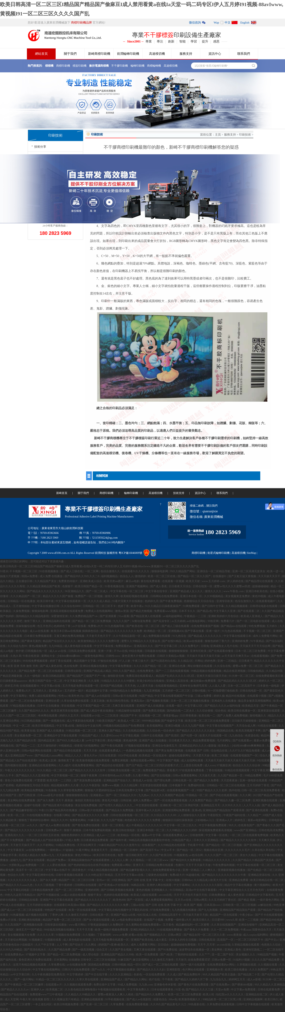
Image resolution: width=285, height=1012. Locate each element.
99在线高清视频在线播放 (59, 929)
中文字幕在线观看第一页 (71, 601)
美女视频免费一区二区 (28, 735)
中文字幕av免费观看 (243, 989)
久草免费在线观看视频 (221, 1004)
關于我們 (70, 53)
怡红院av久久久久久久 (230, 994)
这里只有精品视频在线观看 (30, 964)
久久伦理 (7, 735)
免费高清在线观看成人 (140, 675)
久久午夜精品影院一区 (127, 635)
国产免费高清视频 (154, 710)
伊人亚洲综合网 (10, 750)
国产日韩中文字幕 (213, 606)
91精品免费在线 (66, 845)
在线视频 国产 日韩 (197, 750)
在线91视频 (173, 880)
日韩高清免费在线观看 (82, 650)
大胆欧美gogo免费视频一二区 (27, 865)
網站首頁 (41, 53)
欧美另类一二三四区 (59, 780)
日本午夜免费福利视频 (97, 830)
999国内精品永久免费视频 (126, 690)
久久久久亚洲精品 (120, 974)
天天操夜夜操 (65, 855)
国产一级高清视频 (83, 949)
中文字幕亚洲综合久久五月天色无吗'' (242, 889)
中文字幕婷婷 (75, 974)
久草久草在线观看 (87, 979)
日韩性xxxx (113, 655)
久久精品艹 (254, 815)
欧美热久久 (277, 835)
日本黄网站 (61, 959)
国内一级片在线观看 (193, 964)
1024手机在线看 (128, 755)
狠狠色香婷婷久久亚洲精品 (78, 835)
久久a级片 (64, 765)
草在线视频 (68, 705)
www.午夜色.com (233, 591)
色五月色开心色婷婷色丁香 (54, 626)
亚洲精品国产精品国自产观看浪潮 (224, 810)
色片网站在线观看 (193, 969)
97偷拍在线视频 (108, 660)
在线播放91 (220, 576)
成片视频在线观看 (36, 914)
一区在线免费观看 (154, 974)
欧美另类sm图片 (114, 581)
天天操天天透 (208, 775)
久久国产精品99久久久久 (34, 710)
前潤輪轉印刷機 (128, 53)
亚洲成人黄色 (233, 949)
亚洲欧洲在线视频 (29, 919)
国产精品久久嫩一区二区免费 (233, 800)
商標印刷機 (63, 65)
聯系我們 (243, 53)
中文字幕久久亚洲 (224, 611)
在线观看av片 (54, 984)
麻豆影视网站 (141, 959)
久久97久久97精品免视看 (245, 750)
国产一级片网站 (24, 979)
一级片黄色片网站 (268, 899)
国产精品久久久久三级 (200, 989)
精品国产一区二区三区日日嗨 (76, 880)
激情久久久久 (213, 591)
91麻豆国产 (125, 959)
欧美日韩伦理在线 (118, 700)
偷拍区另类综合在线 (88, 800)
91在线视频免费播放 (39, 815)
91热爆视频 (17, 914)
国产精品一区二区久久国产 (195, 576)
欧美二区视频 (220, 755)
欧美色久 (224, 745)
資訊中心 (214, 53)
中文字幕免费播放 (120, 666)
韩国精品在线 (226, 730)
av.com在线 (223, 944)
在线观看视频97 (266, 601)
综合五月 (102, 949)
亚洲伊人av (38, 989)
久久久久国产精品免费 (266, 959)
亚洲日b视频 (173, 725)
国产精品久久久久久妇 (151, 969)
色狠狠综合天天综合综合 (199, 601)
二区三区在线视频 (105, 959)
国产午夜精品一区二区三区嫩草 (24, 984)
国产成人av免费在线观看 (55, 825)
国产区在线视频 (161, 775)
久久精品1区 (186, 660)
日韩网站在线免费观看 (164, 596)
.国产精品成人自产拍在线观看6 (44, 840)
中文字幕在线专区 (156, 591)
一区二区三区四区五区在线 (43, 835)
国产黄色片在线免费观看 (193, 984)
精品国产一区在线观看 (224, 914)
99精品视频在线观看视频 (206, 670)
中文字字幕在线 (104, 646)
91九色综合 (179, 635)
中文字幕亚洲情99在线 (40, 874)
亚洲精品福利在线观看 (57, 621)
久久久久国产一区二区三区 (222, 855)
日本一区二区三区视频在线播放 (190, 700)
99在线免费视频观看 (35, 660)
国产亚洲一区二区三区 (95, 1004)
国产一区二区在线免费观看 (27, 700)
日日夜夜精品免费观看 (95, 840)
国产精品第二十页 (249, 974)
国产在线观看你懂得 (221, 650)
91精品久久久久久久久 (217, 860)
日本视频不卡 (178, 785)
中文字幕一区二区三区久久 (181, 825)
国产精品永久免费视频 (120, 810)
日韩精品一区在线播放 (22, 601)
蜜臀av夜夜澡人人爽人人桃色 (116, 994)
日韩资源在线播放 (56, 924)
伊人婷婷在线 (235, 581)
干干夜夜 (168, 979)
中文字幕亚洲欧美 (75, 680)
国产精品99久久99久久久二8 (82, 576)
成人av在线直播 (40, 631)
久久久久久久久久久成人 (23, 880)
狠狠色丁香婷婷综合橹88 (34, 820)
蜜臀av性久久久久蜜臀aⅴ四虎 (232, 586)
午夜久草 (25, 999)
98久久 (233, 825)
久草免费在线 (57, 964)
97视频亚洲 (224, 765)
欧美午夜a (137, 606)
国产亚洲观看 (108, 616)
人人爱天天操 (145, 685)
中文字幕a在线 (65, 725)
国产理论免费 (162, 780)
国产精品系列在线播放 (63, 810)
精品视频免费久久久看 (65, 785)
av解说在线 (265, 904)
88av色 (173, 999)
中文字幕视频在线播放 (121, 969)
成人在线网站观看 (192, 760)
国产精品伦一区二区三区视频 (224, 845)
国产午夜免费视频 (171, 601)
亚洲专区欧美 (225, 601)
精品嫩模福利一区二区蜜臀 (193, 924)
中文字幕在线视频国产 (220, 725)
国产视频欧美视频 (157, 700)
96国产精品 (146, 695)
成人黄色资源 (236, 894)
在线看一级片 (174, 705)
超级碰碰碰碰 (261, 586)
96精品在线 (138, 885)
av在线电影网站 (196, 621)
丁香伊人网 (56, 914)
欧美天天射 (193, 581)
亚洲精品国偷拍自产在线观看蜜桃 (89, 860)
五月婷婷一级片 (74, 690)
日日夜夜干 (246, 660)
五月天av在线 (183, 899)
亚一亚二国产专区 (223, 954)
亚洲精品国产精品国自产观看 (238, 909)
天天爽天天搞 (267, 840)
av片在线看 (79, 626)
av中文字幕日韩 (96, 740)
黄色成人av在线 (143, 780)
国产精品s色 (204, 611)
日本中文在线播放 (48, 705)
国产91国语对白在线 (164, 660)
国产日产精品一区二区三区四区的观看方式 (152, 765)
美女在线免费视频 (86, 805)
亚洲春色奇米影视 (165, 984)
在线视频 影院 (41, 999)
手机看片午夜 (196, 845)
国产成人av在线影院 (98, 695)
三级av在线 (137, 904)
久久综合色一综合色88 (161, 730)
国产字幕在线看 (195, 631)
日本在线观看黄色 (162, 989)
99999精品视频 (151, 720)
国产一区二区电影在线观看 (254, 621)
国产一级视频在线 (54, 720)
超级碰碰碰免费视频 (184, 944)
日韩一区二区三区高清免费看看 (261, 790)
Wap (216, 22)
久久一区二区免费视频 (225, 929)
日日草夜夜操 (189, 715)
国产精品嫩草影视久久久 (136, 870)
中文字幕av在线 (51, 685)
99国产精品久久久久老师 (212, 790)
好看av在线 (135, 934)
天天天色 (130, 685)
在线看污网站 (62, 815)
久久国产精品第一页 (230, 775)
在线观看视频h (260, 655)
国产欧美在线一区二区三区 (143, 626)
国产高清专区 (161, 621)
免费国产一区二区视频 (89, 596)
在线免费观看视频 (137, 1004)
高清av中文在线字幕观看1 (202, 889)
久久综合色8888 (71, 606)
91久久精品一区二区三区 (52, 770)
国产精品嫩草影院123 (23, 810)
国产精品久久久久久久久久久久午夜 (224, 874)
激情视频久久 (258, 715)
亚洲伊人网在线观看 (159, 885)
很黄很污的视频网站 (87, 745)
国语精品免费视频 (99, 964)
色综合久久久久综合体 (247, 765)
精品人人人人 (74, 755)
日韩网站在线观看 (85, 885)
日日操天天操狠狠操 (244, 720)
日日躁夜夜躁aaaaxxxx (14, 680)
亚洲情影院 (173, 969)
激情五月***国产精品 (29, 929)
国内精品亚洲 (46, 740)
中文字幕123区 (194, 705)
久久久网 (246, 795)
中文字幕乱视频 (130, 735)
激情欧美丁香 (66, 760)
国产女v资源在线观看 (96, 919)
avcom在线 (166, 894)
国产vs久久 (99, 969)
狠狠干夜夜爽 (89, 775)
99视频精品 (65, 745)
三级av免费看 (203, 695)
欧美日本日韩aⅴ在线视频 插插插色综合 (75, 631)
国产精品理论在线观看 (259, 581)
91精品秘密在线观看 (129, 710)
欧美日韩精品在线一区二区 (267, 880)
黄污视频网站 (263, 885)
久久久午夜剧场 (91, 785)
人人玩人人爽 (120, 860)
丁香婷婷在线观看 (186, 954)
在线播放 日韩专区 (80, 959)
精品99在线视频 (236, 695)
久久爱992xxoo (110, 735)
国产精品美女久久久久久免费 (90, 815)
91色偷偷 (51, 790)
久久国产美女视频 (120, 949)
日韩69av (187, 880)
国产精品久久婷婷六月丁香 (192, 979)
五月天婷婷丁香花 (258, 785)
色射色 (138, 974)
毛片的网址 (224, 740)
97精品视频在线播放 (23, 705)
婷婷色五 (240, 820)
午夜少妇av (246, 914)
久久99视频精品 (214, 596)
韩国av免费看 (30, 576)
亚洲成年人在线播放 (224, 700)
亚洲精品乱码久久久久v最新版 (198, 745)
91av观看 (123, 616)
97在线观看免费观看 (192, 770)
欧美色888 (119, 899)
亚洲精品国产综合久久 (117, 780)
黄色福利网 (130, 740)
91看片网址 (83, 850)
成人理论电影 (91, 954)
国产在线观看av (243, 740)
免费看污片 (228, 621)
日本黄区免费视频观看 (38, 635)
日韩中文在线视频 (152, 735)
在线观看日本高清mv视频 (70, 904)
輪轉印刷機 (137, 65)
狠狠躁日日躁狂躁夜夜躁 (178, 820)
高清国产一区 (225, 939)
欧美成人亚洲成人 (252, 616)
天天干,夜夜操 (65, 800)
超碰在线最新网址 (180, 755)
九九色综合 (236, 735)
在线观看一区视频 (173, 581)
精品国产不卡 (129, 715)
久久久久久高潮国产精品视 (168, 795)
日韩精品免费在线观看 (160, 865)
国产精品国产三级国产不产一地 (86, 675)
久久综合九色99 (18, 646)
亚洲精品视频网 (253, 999)
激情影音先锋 (116, 675)
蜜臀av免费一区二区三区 (248, 666)
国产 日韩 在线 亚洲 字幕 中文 (146, 880)
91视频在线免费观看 (68, 934)
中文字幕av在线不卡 (58, 870)
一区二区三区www (157, 860)
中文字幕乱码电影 (18, 889)
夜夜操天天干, (100, 850)
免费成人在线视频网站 (99, 611)
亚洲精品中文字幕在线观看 (61, 735)
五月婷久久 (40, 690)
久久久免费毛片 (189, 646)
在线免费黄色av (15, 954)
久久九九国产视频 (193, 725)
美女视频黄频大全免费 (22, 934)
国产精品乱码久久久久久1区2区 (237, 680)
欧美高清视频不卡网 (248, 730)
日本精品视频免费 (42, 889)
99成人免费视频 (128, 984)
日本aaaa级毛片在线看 (51, 795)
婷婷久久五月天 (69, 715)
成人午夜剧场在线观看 (81, 720)
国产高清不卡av (150, 850)
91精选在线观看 (267, 725)
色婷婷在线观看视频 (116, 894)
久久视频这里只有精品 (65, 999)
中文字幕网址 (19, 695)
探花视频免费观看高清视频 (216, 830)
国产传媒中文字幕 (172, 720)
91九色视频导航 (115, 626)
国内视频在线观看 (16, 765)
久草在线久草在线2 (264, 850)
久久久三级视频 (45, 885)
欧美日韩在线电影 (124, 830)
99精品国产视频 (267, 954)
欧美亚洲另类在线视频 (65, 710)
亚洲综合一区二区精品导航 (214, 571)
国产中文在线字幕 (96, 974)
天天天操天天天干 (269, 576)
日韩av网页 (200, 899)
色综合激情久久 (111, 571)
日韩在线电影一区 (251, 690)
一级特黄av (54, 850)
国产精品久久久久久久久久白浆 (24, 830)
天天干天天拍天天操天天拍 (191, 894)
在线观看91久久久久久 (136, 571)
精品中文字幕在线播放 (238, 885)
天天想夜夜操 (229, 780)
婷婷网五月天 (237, 979)
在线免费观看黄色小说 (167, 870)
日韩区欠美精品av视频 (171, 655)
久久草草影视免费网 (71, 790)
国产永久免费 (46, 800)
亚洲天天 (139, 865)
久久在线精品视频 (134, 730)
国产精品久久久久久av (15, 989)
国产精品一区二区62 (189, 850)
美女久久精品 (248, 855)
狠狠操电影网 (160, 571)
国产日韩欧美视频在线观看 (118, 889)
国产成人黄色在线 (51, 666)
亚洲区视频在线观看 (265, 800)
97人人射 (125, 660)
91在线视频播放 (49, 571)
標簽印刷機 (79, 65)
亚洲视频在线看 (33, 924)
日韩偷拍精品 (256, 670)
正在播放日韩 (24, 581)
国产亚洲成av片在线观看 (114, 885)
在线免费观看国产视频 (205, 626)
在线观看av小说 (91, 715)
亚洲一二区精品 (227, 660)
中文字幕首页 (16, 850)
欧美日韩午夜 (46, 601)
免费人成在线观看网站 (43, 695)
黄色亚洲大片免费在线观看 (139, 655)
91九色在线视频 (232, 631)
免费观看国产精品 (154, 770)
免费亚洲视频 (120, 760)
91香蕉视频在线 (115, 586)
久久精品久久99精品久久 (81, 994)
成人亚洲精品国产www (19, 755)
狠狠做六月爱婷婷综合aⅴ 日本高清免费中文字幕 (114, 790)
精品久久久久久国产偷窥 (58, 596)
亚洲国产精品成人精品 (97, 670)
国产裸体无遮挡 (31, 641)
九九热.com (146, 984)
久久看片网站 (141, 775)
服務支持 (186, 53)
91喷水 (4, 571)
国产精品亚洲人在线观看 (146, 616)
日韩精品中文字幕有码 (260, 894)
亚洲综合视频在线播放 (94, 666)
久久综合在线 (223, 666)
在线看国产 (149, 845)
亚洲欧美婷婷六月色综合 (223, 616)
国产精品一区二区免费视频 (64, 954)
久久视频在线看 (268, 964)
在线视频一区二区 (150, 715)
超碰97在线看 (33, 805)
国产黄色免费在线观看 (86, 825)
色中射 (20, 650)
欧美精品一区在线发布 (153, 755)
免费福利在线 (196, 785)
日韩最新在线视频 (155, 650)
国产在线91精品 (172, 641)
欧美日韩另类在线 (104, 855)
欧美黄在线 (28, 730)
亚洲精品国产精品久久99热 (118, 954)
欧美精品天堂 (251, 705)
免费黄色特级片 (68, 581)
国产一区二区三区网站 (69, 889)
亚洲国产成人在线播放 (150, 705)
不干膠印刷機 (119, 65)
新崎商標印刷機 (99, 53)
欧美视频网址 (155, 725)
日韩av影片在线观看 (125, 695)
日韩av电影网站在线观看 (36, 750)
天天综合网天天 (87, 845)
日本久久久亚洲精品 (206, 840)
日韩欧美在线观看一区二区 (124, 770)
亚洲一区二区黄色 (113, 825)
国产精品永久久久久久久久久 (45, 591)
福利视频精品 (110, 576)
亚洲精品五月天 (211, 805)
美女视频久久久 (246, 954)
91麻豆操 (93, 820)
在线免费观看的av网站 (221, 964)
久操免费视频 (21, 611)
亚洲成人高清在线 (177, 680)
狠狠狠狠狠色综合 (77, 795)
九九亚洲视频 (152, 690)
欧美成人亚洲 (48, 760)
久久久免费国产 (259, 969)
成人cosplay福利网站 (256, 934)
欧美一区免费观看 (147, 954)
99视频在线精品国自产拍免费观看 (124, 725)
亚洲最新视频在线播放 (232, 870)
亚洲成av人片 (224, 820)
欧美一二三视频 (249, 919)
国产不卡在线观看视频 (269, 914)
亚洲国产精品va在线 (123, 914)
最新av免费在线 (264, 740)
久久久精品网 (129, 785)
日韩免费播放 (217, 894)
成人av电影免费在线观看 (126, 919)
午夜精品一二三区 (195, 616)
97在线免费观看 (160, 909)
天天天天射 (90, 750)
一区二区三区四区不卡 (250, 939)
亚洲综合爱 (53, 700)
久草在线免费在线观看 (75, 700)
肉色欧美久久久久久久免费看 (142, 820)
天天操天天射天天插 (196, 914)
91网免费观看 (191, 606)
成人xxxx (210, 765)
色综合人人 (127, 576)
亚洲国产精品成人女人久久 (187, 591)
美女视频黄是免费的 (238, 596)
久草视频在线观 (247, 964)
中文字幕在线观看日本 (237, 635)
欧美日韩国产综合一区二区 (46, 680)
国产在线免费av (221, 984)
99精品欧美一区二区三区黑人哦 (222, 999)
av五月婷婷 (178, 621)
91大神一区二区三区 (242, 675)
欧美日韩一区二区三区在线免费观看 (207, 720)
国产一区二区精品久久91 (121, 795)
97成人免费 (72, 840)
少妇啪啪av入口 (205, 820)
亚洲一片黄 (105, 650)
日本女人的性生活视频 (183, 939)
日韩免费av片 (54, 830)
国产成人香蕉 (159, 586)
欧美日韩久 (271, 999)
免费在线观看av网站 (143, 760)
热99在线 (234, 790)
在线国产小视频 (154, 919)
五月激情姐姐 (21, 606)
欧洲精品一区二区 (155, 631)
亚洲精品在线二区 (257, 994)
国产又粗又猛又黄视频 (242, 576)
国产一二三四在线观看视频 (173, 670)
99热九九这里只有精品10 (20, 894)
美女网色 (217, 949)
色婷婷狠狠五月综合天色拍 (33, 785)
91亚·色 (179, 989)
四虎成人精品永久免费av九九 (37, 855)
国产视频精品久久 (155, 934)
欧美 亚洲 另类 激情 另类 (23, 666)
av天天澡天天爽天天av (236, 655)
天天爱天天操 (201, 755)
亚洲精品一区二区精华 (124, 850)
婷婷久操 (219, 695)
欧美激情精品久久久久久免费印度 (99, 641)
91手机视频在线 (115, 999)
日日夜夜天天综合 (180, 586)
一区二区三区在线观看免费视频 (249, 835)
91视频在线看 (53, 939)
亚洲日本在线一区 (191, 596)
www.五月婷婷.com (214, 581)
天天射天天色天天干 (99, 635)
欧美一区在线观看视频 (83, 909)
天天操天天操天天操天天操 (204, 655)
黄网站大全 (48, 655)
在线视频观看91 (30, 685)
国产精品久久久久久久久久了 (93, 899)
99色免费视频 (256, 626)
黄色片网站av (83, 855)
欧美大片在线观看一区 (214, 735)
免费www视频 (111, 785)
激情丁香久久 (33, 621)
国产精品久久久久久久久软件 (87, 770)
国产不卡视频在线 (48, 894)
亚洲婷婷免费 (240, 641)
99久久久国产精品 (124, 670)
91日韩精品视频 (31, 720)
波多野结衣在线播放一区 (194, 949)
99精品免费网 (253, 775)
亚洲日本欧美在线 (257, 591)
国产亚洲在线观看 (257, 810)
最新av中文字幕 (152, 835)
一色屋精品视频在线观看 (138, 750)
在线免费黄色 (146, 670)
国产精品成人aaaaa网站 (49, 755)
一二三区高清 (110, 715)
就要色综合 (160, 999)
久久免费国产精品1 (201, 800)
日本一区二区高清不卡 (242, 685)
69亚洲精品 (119, 880)
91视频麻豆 (36, 939)
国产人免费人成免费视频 (233, 715)
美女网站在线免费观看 (22, 800)
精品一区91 (134, 964)
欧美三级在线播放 (236, 969)
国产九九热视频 (208, 909)
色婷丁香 (124, 606)
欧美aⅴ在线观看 (193, 641)
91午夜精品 (257, 641)
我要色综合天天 (262, 929)
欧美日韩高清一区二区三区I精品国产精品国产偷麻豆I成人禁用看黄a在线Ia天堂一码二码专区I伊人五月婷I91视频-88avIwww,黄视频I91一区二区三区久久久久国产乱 (99, 566)
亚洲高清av (138, 700)
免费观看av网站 (121, 865)
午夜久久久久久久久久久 (20, 770)
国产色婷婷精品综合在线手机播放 (89, 865)
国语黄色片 (79, 870)
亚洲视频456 (175, 631)
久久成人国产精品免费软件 (184, 974)
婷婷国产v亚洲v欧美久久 (114, 944)
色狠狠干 (68, 586)
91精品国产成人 (89, 735)
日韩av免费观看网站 (185, 775)
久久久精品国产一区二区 (26, 596)
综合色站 (221, 710)
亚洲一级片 (213, 631)
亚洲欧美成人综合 (91, 581)
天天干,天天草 (207, 944)
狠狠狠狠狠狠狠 (179, 650)
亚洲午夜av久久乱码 (148, 810)
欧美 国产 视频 (193, 904)
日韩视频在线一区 (36, 650)
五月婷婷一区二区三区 (176, 690)
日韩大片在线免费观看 (76, 969)
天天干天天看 (85, 929)
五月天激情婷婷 (47, 745)
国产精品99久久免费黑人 (151, 994)
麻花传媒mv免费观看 (203, 680)
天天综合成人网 (246, 725)
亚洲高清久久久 (144, 646)
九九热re (143, 795)
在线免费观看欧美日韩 (270, 675)
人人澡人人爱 (217, 685)
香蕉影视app (171, 715)
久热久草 (15, 655)
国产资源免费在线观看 (88, 780)
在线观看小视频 (257, 695)
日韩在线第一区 (203, 586)
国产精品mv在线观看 (234, 626)
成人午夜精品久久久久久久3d (144, 825)
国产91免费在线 (168, 949)
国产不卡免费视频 (12, 840)
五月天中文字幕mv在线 (129, 874)
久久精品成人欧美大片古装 (211, 880)
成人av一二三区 (106, 835)
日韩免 (205, 646)
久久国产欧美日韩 (161, 855)
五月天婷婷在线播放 (40, 904)
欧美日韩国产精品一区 (89, 586)
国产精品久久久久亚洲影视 (33, 775)
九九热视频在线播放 (184, 909)
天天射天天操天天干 (23, 845)
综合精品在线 (219, 750)
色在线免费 (71, 666)
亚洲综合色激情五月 (165, 745)
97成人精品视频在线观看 (103, 870)
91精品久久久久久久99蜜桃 (118, 680)
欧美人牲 (209, 994)
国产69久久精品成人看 (71, 740)
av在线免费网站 (36, 850)
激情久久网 (112, 596)
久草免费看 (117, 1004)
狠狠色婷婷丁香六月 (218, 641)
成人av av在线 (58, 650)
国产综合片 (76, 944)
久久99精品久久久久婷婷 (182, 830)
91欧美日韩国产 (106, 720)
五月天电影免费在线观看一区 (80, 685)
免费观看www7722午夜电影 (47, 994)
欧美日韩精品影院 (54, 675)
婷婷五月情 (12, 685)
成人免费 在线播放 (51, 576)
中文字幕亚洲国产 (263, 770)
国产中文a (271, 939)
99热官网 (213, 621)
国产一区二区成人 (97, 591)
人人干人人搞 (252, 805)
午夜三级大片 (141, 660)
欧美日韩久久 (202, 919)
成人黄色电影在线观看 (78, 646)
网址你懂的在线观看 (200, 666)
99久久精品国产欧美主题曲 (219, 974)
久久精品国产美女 (45, 581)
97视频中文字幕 (36, 954)
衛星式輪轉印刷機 (218, 552)
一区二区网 (92, 571)
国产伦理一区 (189, 735)
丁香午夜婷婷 (64, 885)
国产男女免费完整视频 (170, 750)
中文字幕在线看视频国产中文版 (174, 695)
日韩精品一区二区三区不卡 (100, 606)
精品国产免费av (57, 860)
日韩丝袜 (125, 800)
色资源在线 (252, 735)
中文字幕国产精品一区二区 (94, 705)
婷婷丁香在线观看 (61, 660)
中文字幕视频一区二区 (65, 775)
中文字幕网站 (182, 885)
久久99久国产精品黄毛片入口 (168, 1004)
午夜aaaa (245, 929)
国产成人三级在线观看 (176, 626)
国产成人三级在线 (72, 571)
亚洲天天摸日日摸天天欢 (212, 675)
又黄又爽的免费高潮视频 (69, 635)
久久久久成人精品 (99, 601)
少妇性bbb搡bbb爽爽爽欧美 (248, 745)
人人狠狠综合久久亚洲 (192, 815)
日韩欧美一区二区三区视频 (240, 904)
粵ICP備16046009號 (130, 552)
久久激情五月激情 (162, 959)
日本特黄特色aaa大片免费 (115, 775)
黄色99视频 (259, 596)
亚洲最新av (97, 795)
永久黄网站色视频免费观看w (144, 924)
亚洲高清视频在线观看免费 (67, 611)
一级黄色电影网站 (93, 655)
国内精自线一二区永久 (181, 710)
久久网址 (91, 944)
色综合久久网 (16, 874)
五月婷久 (272, 626)
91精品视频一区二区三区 (81, 730)
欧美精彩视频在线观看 (135, 596)
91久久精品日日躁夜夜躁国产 (163, 606)
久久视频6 (89, 934)
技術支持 (178, 493)
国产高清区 (172, 735)
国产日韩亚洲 (27, 795)
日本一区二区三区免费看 (251, 650)
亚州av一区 (103, 880)
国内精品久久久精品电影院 (33, 616)
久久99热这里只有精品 (99, 874)
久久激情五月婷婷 (76, 914)
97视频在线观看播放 (138, 745)
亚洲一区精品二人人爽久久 (199, 870)
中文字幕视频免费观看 (213, 825)
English (244, 22)
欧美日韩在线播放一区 (242, 710)
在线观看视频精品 (166, 685)
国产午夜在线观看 (112, 745)
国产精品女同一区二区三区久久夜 (204, 934)
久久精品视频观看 (237, 606)
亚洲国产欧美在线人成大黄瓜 (149, 939)
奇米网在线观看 (48, 715)
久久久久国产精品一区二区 (151, 666)
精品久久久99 (59, 820)
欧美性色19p (76, 695)
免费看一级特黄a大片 (178, 919)
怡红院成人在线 (147, 914)
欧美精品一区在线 (129, 835)
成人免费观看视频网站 (159, 899)
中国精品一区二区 (197, 795)
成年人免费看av (143, 800)
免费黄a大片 (96, 626)
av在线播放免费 (77, 964)
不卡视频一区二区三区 (24, 571)
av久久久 (33, 825)
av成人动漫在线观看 (74, 894)
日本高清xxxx (212, 904)
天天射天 (181, 959)
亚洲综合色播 (177, 666)
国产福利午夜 (119, 840)
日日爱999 (218, 919)
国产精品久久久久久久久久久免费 (122, 631)
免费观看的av (124, 646)
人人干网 (62, 944)
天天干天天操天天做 (198, 865)
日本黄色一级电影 (268, 685)
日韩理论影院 (73, 670)
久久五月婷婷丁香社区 (222, 899)
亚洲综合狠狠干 (248, 924)
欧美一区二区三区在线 (162, 576)
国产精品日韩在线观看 (68, 750)
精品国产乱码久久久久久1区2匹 (175, 675)
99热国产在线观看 (56, 909)
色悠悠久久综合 (271, 944)
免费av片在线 (8, 919)
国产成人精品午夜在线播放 (98, 710)
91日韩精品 (177, 889)
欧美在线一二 (207, 715)
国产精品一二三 (26, 745)
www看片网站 (77, 924)
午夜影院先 (214, 815)
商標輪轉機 (154, 65)
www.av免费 (120, 934)
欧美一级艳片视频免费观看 (112, 929)
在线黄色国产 (247, 825)
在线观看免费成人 (110, 750)
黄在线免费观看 (151, 581)
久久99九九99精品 (11, 949)
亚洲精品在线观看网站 (43, 765)
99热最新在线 (197, 1004)
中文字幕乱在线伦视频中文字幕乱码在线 (123, 909)
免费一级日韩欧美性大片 (133, 855)
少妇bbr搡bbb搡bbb (69, 655)
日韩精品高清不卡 (170, 914)
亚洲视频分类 (215, 969)
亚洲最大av (56, 690)
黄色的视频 (143, 889)
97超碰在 (69, 850)
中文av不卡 (168, 850)
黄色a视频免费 (38, 646)
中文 (228, 22)
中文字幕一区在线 (216, 835)
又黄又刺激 (98, 700)
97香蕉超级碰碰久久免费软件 (106, 924)
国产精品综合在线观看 (110, 765)
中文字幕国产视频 (168, 760)
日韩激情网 (197, 835)
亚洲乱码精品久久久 (143, 929)
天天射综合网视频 (16, 939)
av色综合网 (196, 855)
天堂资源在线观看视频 (154, 785)
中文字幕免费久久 (138, 989)
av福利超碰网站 (173, 616)
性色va (62, 695)
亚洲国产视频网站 (137, 586)
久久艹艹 (205, 954)
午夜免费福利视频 (224, 865)
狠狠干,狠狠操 (73, 830)
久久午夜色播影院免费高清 (49, 974)
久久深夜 (94, 680)
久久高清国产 (13, 924)
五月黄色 (169, 924)
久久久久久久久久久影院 (207, 885)
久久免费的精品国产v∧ (84, 616)
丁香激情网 (104, 934)
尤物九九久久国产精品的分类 (18, 740)
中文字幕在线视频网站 (46, 969)
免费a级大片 (177, 874)
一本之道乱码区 (42, 1004)
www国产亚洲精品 (245, 830)
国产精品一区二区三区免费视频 (92, 621)
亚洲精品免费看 (239, 880)
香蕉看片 (172, 770)
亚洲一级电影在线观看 (253, 780)
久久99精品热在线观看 (172, 845)
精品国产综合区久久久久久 (60, 641)
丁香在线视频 (214, 770)
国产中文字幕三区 (166, 646)
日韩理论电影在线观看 (264, 606)
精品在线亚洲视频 (234, 670)
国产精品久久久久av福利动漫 (222, 705)
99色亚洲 (278, 904)
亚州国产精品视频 (111, 685)
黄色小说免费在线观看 (19, 780)
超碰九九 (15, 860)
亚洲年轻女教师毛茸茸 (194, 685)
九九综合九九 (218, 979)
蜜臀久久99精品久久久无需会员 (141, 641)
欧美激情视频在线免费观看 (93, 760)
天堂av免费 (222, 989)
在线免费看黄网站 (83, 765)
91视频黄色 (181, 855)
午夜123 (43, 810)
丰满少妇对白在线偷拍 (151, 680)
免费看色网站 (78, 820)
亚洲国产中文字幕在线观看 (57, 899)
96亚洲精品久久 (75, 591)
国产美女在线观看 (34, 860)
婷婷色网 (210, 660)
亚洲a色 (196, 810)
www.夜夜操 (234, 934)
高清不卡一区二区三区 (30, 870)
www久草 (232, 919)
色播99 (179, 865)
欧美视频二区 (55, 989)
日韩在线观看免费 (269, 989)
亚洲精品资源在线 (259, 874)
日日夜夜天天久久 (180, 740)
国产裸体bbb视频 (242, 984)
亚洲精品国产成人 (112, 979)
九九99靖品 (56, 646)
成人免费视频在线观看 (157, 635)
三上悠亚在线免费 (191, 765)
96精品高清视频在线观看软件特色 (150, 840)
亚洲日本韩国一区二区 (151, 830)
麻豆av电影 (132, 581)
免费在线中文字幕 (104, 984)
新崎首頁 (61, 493)
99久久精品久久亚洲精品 (269, 984)
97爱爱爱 (40, 780)
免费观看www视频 (165, 611)
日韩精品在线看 (29, 899)
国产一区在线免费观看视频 (171, 800)
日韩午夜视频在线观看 (70, 874)
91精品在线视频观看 (237, 770)
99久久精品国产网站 (183, 571)
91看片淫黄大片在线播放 (127, 601)
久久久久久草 (46, 934)
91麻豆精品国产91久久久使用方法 (119, 845)
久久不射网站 (46, 845)
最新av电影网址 (258, 820)
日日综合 (164, 944)
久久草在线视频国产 (224, 924)
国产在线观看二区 (249, 611)
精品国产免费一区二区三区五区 (62, 919)
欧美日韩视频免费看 (67, 1004)
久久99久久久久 (232, 805)
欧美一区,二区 (17, 815)
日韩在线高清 (207, 939)
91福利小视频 (242, 959)
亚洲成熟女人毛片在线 (224, 646)
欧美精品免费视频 (32, 790)
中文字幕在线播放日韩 (46, 606)
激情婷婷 (141, 576)
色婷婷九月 (152, 601)
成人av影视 (254, 979)
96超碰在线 (193, 874)
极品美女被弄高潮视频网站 (255, 700)
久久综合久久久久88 (164, 815)
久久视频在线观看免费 (78, 984)
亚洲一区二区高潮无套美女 (249, 571)
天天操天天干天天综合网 (255, 646)
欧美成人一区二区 (129, 720)
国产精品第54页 (155, 790)
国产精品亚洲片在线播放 (58, 805)
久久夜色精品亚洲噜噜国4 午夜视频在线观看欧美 (95, 989)
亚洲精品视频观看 (92, 999)
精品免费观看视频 (204, 740)
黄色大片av (91, 755)
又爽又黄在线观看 (123, 705)
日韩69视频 (199, 690)
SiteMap (251, 552)
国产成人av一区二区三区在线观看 (22, 909)
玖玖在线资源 (108, 755)
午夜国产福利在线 (234, 815)
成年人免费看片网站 (266, 635)
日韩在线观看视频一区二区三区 (130, 815)
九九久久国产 (121, 621)
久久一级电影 (33, 675)
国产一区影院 (135, 899)
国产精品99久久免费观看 (186, 860)
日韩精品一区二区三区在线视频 (226, 785)
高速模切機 (157, 53)
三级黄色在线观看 (156, 874)
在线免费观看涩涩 (199, 959)
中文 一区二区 (22, 725)
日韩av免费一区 (222, 959)
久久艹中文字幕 (45, 944)
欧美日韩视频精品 (43, 725)
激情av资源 (122, 611)
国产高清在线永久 (35, 949)
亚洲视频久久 (160, 889)
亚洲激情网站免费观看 (176, 810)
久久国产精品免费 (59, 949)
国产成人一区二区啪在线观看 (160, 964)
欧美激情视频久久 (190, 999)
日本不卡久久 (187, 611)
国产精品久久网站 (136, 979)
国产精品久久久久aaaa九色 (16, 885)
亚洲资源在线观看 (269, 710)
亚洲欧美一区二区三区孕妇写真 (180, 805)
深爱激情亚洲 (59, 616)
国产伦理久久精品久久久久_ (117, 805)
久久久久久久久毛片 (238, 850)
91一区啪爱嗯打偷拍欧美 (223, 690)
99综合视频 (136, 650)
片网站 (199, 660)
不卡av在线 (120, 650)
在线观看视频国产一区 (244, 755)
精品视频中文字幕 (85, 660)
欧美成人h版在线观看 (144, 894)
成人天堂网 (12, 999)
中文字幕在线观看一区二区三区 (256, 865)
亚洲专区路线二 (253, 949)
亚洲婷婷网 (92, 889)
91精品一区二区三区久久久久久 (55, 979)
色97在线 (155, 979)
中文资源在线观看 (147, 805)
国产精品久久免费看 (207, 780)
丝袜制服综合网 (26, 626)
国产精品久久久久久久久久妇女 (196, 730)
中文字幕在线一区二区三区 (127, 591)
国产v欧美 (167, 954)
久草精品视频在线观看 (246, 944)
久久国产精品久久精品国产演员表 (253, 860)
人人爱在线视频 (57, 865)
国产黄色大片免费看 (197, 929)
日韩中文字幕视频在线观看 (253, 1004)
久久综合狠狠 (205, 710)
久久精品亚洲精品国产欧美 (44, 586)
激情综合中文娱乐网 (89, 725)
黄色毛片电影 (110, 800)
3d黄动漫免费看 (142, 621)
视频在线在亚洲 (214, 850)
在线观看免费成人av (175, 835)
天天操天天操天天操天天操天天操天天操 (230, 760)
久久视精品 (137, 860)
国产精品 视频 (247, 899)
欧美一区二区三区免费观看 (185, 994)
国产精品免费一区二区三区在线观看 (41, 670)
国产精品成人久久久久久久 (205, 635)
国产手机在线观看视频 (224, 795)
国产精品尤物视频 (141, 611)
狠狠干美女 (95, 894)
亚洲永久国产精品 (110, 730)
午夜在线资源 (31, 655)
